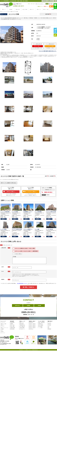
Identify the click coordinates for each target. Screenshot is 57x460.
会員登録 (28, 305)
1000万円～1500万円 (32, 323)
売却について (32, 9)
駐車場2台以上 (40, 323)
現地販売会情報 (12, 327)
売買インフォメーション (4, 327)
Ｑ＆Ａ (2, 330)
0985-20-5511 (47, 192)
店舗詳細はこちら (48, 189)
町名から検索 (12, 325)
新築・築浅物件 (40, 325)
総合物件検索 (12, 322)
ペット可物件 (40, 327)
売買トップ (3, 9)
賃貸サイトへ (46, 6)
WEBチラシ (2, 325)
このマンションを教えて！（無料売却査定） (25, 251)
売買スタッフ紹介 (46, 9)
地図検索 (11, 323)
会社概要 (53, 9)
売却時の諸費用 (22, 327)
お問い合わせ (17, 305)
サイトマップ (3, 332)
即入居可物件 (40, 326)
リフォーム (2, 326)
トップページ (3, 322)
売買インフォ (39, 9)
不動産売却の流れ (22, 325)
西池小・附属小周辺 (41, 322)
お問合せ (2, 331)
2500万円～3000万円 (32, 327)
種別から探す (18, 9)
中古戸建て (49, 325)
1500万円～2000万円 (32, 325)
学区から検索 (12, 326)
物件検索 (10, 9)
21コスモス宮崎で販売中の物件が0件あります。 (48, 51)
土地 (48, 326)
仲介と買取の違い (22, 326)
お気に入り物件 (24, 9)
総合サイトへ (40, 6)
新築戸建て (49, 323)
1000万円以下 (31, 322)
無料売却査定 (22, 323)
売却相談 (39, 305)
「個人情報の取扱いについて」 (22, 283)
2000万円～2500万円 (32, 326)
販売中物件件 (48, 14)
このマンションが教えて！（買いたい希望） (24, 248)
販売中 (3, 236)
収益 (48, 327)
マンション (49, 322)
